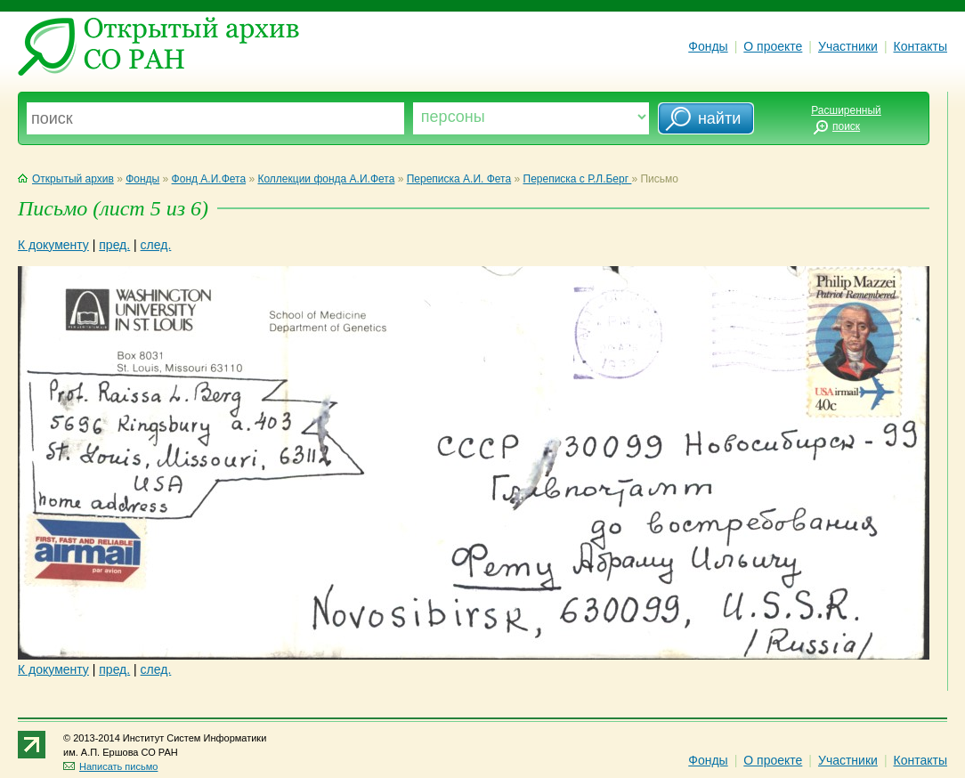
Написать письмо (110, 766)
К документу (53, 245)
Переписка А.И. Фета (459, 179)
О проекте (772, 46)
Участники (848, 46)
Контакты (920, 46)
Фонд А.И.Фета (209, 179)
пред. (114, 245)
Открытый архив (66, 179)
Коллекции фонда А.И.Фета (325, 179)
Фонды (707, 46)
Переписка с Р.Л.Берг (577, 179)
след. (156, 245)
